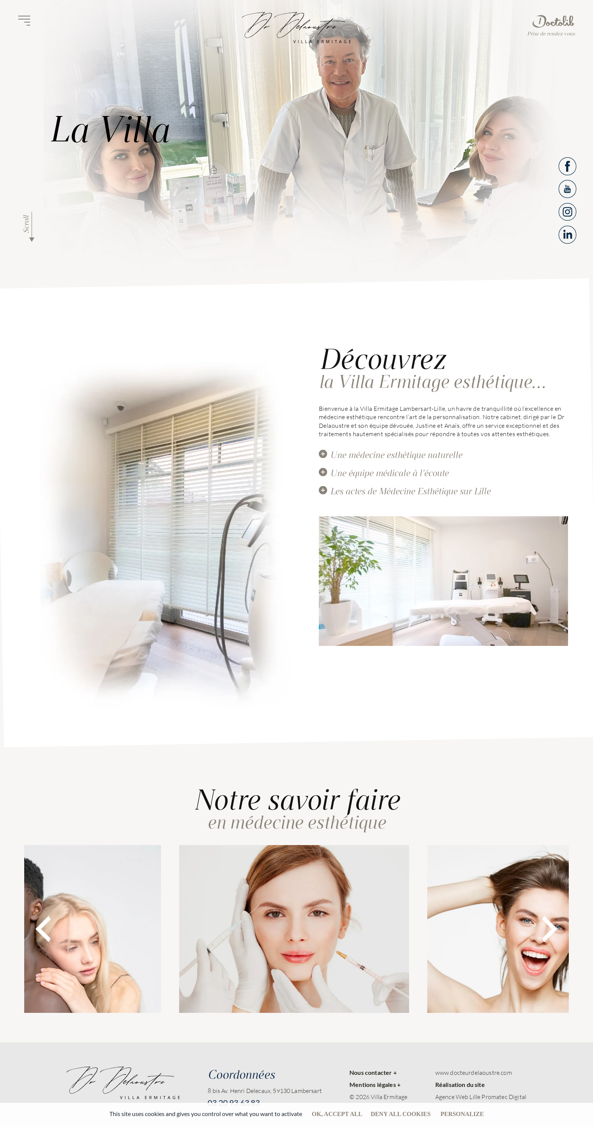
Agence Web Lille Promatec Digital (480, 1097)
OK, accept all (337, 1114)
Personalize (462, 1114)
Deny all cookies (401, 1114)
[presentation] (43, 929)
